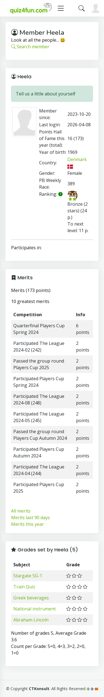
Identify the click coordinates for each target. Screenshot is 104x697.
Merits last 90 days (30, 517)
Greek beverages (31, 598)
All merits (21, 511)
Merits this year (27, 524)
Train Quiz (24, 587)
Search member (30, 47)
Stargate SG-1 (27, 576)
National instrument (34, 609)
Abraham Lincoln (31, 620)
